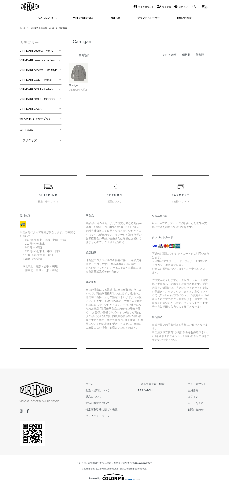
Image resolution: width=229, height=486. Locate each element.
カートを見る (199, 403)
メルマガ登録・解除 (162, 383)
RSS (152, 390)
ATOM (161, 390)
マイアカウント (200, 383)
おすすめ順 (169, 54)
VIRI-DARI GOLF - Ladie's (36, 89)
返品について (109, 396)
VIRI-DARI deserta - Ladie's (37, 60)
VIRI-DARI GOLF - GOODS (37, 99)
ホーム (23, 28)
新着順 (200, 54)
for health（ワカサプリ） (36, 119)
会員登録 (196, 390)
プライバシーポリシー (114, 415)
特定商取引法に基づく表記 (117, 409)
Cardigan (68, 28)
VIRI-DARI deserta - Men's (45, 28)
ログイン (196, 396)
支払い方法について (113, 403)
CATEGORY (46, 17)
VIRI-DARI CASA (31, 108)
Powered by (114, 476)
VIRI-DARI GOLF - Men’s (36, 79)
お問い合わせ (199, 409)
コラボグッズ (28, 140)
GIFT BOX (26, 129)
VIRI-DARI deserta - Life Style (38, 70)
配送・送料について (113, 390)
